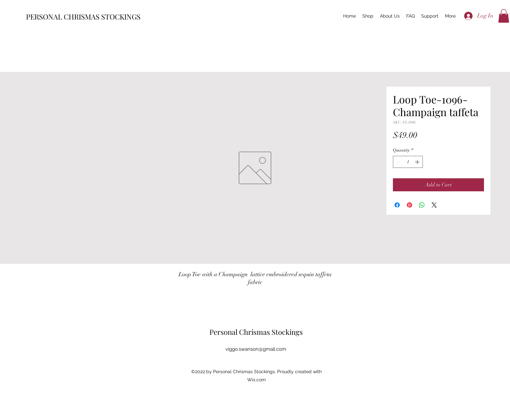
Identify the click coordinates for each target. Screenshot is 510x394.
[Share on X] (434, 205)
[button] (503, 16)
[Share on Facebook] (397, 205)
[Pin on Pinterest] (409, 205)
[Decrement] (398, 162)
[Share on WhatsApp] (422, 205)
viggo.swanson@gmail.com (255, 349)
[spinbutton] (408, 162)
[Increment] (418, 162)
